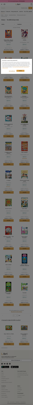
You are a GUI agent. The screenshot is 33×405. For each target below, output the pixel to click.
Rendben (20, 70)
